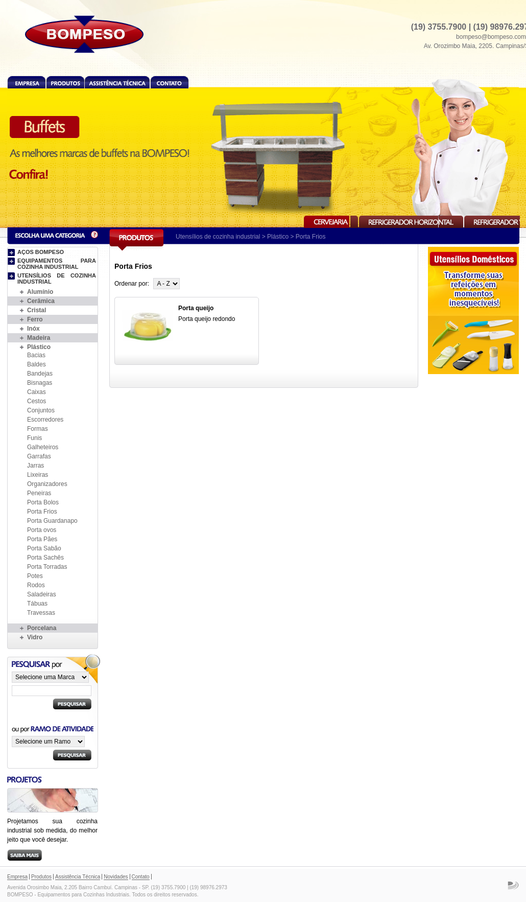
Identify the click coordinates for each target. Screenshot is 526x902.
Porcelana (41, 628)
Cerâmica (41, 301)
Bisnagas (39, 382)
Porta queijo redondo (206, 318)
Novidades (116, 877)
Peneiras (39, 493)
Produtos (65, 82)
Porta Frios (42, 511)
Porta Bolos (43, 502)
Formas (37, 428)
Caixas (36, 392)
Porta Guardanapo (52, 520)
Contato (169, 82)
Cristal (36, 310)
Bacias (36, 355)
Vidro (34, 637)
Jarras (35, 465)
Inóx (33, 328)
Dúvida (94, 235)
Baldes (36, 364)
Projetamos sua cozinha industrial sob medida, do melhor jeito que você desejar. (52, 830)
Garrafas (39, 456)
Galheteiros (42, 447)
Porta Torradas (47, 566)
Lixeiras (37, 474)
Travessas (41, 612)
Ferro (35, 319)
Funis (34, 438)
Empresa (26, 82)
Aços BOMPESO (40, 252)
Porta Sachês (45, 557)
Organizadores (47, 484)
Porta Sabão (44, 548)
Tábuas (37, 603)
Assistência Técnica (117, 82)
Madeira (38, 337)
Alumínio (40, 291)
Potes (35, 576)
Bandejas (40, 373)
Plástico (278, 236)
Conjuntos (41, 410)
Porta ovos (41, 530)
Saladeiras (41, 594)
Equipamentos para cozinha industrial (56, 264)
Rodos (36, 585)
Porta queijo (195, 308)
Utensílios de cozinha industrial (218, 236)
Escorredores (45, 419)
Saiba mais (24, 855)
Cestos (36, 401)
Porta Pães (42, 539)
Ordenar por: (131, 283)
